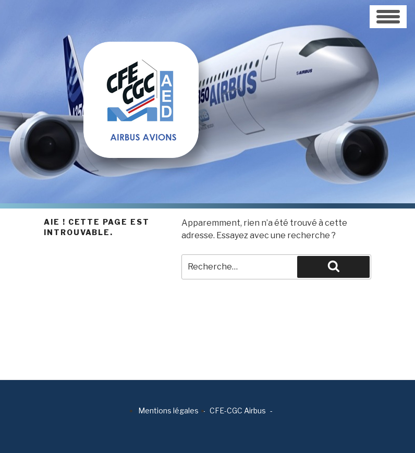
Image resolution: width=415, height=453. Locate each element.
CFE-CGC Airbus (238, 410)
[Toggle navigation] (388, 16)
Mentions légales (168, 410)
